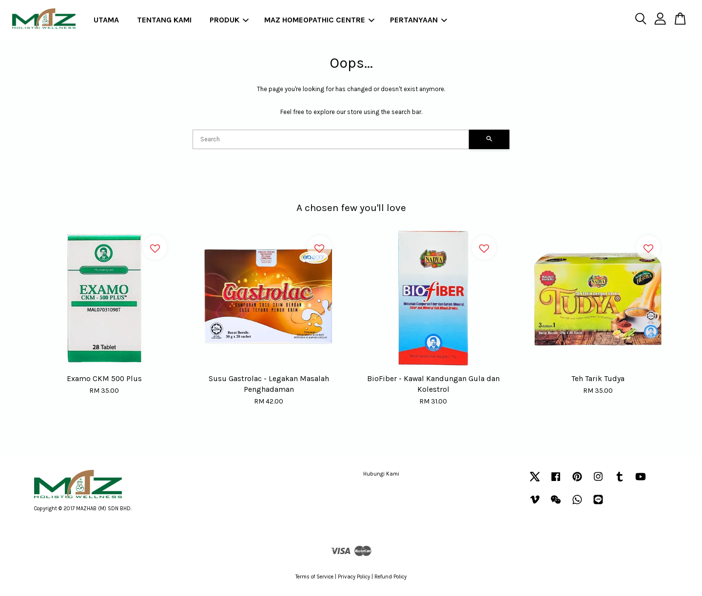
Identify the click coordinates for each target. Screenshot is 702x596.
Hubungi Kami (381, 474)
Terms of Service (314, 577)
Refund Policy (390, 577)
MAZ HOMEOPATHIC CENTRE (319, 19)
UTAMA (106, 19)
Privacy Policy (354, 577)
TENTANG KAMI (164, 19)
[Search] (331, 139)
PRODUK (229, 19)
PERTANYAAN (418, 19)
